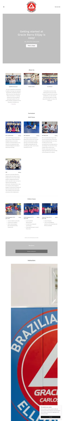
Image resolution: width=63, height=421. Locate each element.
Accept (50, 417)
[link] (31, 6)
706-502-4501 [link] (57, 7)
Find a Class (31, 45)
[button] (4, 7)
